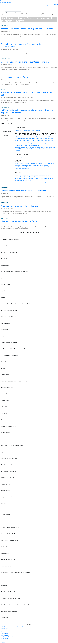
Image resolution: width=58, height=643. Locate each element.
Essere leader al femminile (12, 510)
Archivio (6, 135)
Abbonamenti (4, 628)
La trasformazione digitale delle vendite (18, 396)
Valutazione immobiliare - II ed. (14, 318)
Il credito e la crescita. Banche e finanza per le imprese (24, 460)
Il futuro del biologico (10, 548)
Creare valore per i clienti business (15, 415)
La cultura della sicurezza (11, 241)
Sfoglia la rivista (6, 131)
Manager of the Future (10, 293)
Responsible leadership (11, 600)
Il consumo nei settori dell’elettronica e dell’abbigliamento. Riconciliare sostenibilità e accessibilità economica (35, 148)
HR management (8, 542)
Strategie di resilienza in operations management (22, 254)
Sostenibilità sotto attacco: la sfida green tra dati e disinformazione (22, 45)
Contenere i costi (8, 505)
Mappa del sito (4, 638)
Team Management (9, 357)
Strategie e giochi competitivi (13, 613)
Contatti (3, 626)
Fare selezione (7, 523)
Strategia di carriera (9, 473)
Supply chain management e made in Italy (19, 619)
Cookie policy (4, 633)
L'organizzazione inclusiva (12, 338)
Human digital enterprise (11, 466)
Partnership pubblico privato (13, 581)
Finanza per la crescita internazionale (17, 529)
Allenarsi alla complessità (12, 402)
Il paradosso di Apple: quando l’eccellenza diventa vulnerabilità (36, 182)
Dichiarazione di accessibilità (8, 637)
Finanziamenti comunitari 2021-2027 (16, 344)
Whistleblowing (5, 635)
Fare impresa (6, 516)
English (56, 6)
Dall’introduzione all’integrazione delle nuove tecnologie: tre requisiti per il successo (27, 111)
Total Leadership (8, 331)
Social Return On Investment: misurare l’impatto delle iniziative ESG (28, 93)
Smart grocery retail (9, 389)
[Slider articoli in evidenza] (29, 20)
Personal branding (9, 421)
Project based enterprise (11, 587)
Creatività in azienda (9, 383)
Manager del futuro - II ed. (12, 299)
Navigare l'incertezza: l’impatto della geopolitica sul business (27, 28)
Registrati (55, 14)
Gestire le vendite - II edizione (13, 447)
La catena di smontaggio (11, 260)
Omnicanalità (6, 574)
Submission (38, 14)
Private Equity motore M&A (21, 157)
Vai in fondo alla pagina (5, 2)
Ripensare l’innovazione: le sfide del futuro (19, 221)
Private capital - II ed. (10, 280)
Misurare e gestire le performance (15, 454)
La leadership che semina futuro (14, 77)
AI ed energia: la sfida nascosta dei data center (20, 206)
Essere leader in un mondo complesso (17, 267)
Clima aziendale (8, 499)
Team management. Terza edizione (16, 363)
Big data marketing (9, 486)
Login (52, 14)
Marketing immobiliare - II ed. (13, 370)
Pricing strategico (8, 248)
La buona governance (10, 305)
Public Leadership (8, 325)
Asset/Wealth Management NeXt (14, 428)
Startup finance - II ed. (10, 312)
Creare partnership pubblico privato (16, 479)
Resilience (5, 593)
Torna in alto (3, 642)
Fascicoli (49, 14)
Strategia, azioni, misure (11, 606)
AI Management (7, 273)
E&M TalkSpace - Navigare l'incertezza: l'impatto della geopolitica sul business (27, 19)
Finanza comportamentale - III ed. (15, 286)
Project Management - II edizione (15, 376)
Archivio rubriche (5, 630)
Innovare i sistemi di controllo (13, 568)
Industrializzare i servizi (11, 561)
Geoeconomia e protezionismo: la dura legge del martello (25, 61)
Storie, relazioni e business (12, 351)
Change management (10, 492)
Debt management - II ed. (12, 434)
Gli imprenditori (8, 536)
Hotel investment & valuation (13, 441)
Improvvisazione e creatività (13, 555)
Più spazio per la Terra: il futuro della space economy (23, 190)
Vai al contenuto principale (6, 1)
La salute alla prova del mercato (14, 408)
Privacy (3, 632)
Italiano (56, 4)
